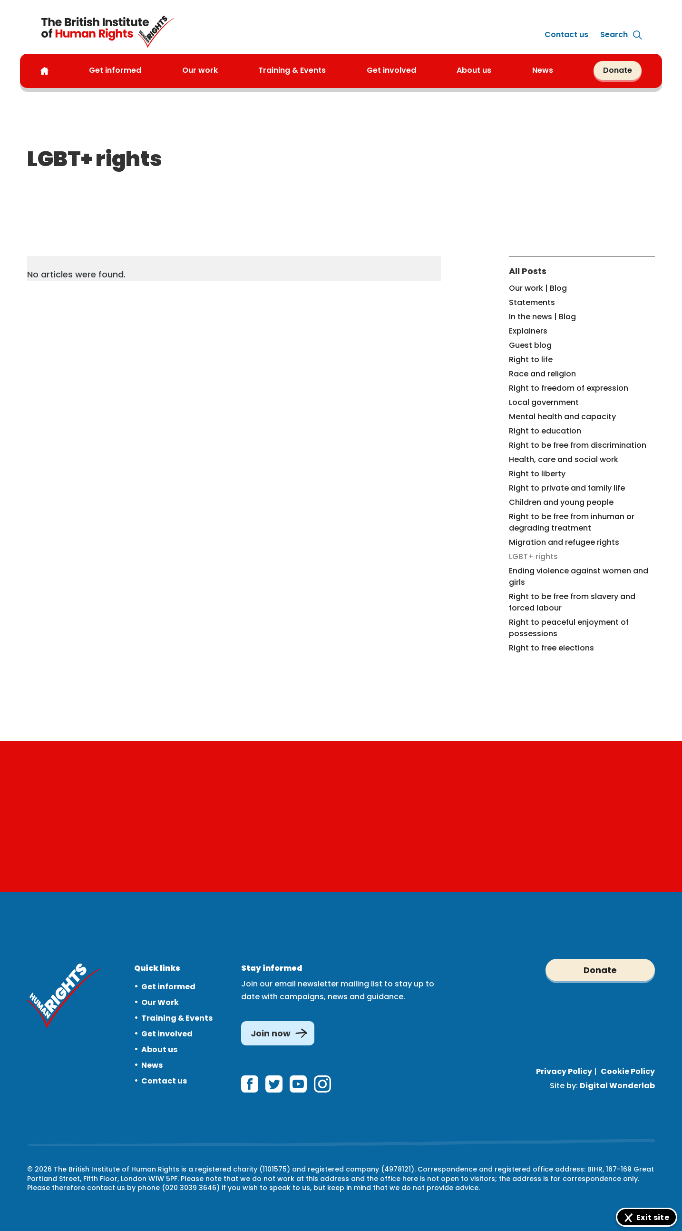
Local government (544, 402)
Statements (532, 302)
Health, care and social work (563, 459)
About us (474, 70)
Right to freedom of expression (568, 388)
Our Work (160, 1002)
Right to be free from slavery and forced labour (572, 602)
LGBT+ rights (533, 556)
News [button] (542, 70)
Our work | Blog (538, 288)
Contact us (566, 34)
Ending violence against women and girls (578, 576)
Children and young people (561, 502)
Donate (617, 70)
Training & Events (177, 1018)
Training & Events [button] (292, 70)
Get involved (167, 1033)
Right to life (531, 359)
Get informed (168, 986)
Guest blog (530, 345)
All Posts (527, 271)
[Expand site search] (614, 35)
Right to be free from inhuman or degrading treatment (571, 522)
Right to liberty (537, 473)
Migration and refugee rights (564, 542)
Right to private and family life (567, 488)
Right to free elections (551, 647)
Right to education (545, 430)
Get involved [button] (391, 70)
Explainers (528, 330)
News (152, 1065)
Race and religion (542, 373)
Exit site (652, 1217)
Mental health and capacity (562, 416)
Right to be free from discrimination (577, 445)
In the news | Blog (542, 316)
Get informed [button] (115, 70)
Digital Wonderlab (617, 1085)
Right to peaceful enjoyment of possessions (569, 628)
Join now (271, 1033)
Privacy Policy (564, 1071)
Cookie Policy (628, 1071)
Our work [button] (200, 70)
